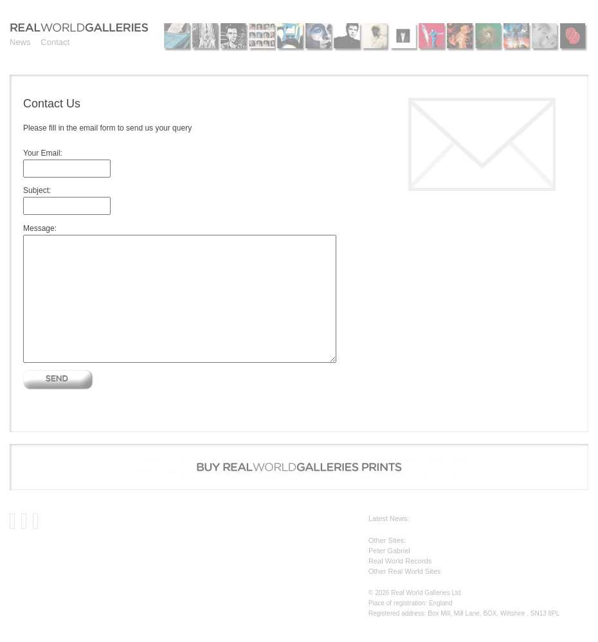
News (20, 42)
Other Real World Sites (404, 571)
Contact (55, 42)
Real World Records (399, 561)
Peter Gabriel (389, 551)
